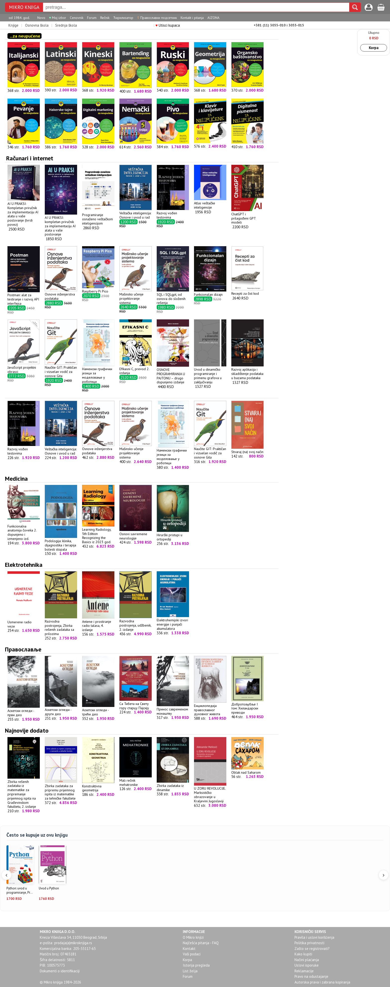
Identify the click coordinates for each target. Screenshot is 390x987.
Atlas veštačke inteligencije (210, 203)
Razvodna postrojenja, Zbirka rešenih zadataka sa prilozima (61, 625)
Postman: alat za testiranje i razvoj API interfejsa (23, 297)
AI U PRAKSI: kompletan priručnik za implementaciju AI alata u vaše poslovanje (61, 223)
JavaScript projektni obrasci (23, 367)
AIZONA (213, 17)
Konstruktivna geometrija (98, 786)
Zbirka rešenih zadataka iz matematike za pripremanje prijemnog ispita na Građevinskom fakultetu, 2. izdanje (23, 792)
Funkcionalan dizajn (210, 292)
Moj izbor (57, 17)
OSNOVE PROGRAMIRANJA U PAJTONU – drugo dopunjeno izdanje (173, 373)
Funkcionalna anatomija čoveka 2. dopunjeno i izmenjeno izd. (23, 530)
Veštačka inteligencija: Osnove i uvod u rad (135, 213)
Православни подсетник (157, 17)
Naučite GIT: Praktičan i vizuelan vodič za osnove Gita (61, 369)
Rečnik (104, 17)
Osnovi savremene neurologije (135, 533)
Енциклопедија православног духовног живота (210, 707)
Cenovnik (76, 17)
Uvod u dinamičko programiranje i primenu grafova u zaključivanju (210, 373)
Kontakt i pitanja (192, 17)
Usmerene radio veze (23, 622)
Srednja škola (66, 25)
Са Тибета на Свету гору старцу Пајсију (135, 703)
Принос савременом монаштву (173, 709)
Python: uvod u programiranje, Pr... (19, 890)
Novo (41, 17)
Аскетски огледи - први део (23, 710)
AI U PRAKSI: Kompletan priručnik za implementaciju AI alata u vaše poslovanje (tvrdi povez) (23, 212)
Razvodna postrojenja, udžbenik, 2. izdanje (135, 623)
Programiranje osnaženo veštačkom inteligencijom (98, 216)
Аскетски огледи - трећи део (98, 709)
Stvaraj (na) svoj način (247, 449)
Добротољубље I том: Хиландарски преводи (247, 706)
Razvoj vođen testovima (173, 213)
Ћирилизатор (123, 17)
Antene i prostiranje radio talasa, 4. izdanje (98, 623)
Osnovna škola (37, 25)
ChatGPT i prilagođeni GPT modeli (247, 216)
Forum (92, 17)
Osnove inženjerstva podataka (61, 294)
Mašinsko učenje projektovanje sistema (135, 296)
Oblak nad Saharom (247, 770)
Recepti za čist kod (247, 291)
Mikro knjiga (24, 7)
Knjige (13, 25)
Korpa (374, 47)
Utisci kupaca (167, 25)
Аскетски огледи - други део (61, 709)
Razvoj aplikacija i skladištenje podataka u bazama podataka (247, 371)
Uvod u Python (49, 888)
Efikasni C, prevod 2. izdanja (135, 368)
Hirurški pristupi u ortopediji (173, 534)
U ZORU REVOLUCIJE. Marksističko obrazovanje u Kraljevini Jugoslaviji (210, 792)
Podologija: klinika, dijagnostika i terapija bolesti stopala (61, 542)
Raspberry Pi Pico (98, 289)
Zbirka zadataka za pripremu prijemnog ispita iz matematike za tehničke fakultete (61, 790)
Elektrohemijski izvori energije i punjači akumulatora (173, 622)
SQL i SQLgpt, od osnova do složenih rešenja (173, 296)
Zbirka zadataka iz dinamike (173, 785)
